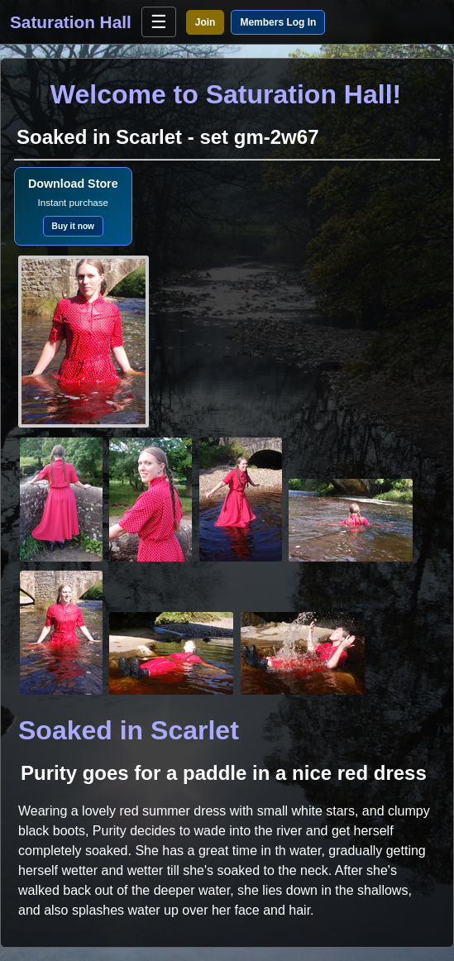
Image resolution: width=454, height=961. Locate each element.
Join (205, 22)
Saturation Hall (70, 21)
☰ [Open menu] (159, 22)
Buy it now (73, 226)
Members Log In (278, 22)
